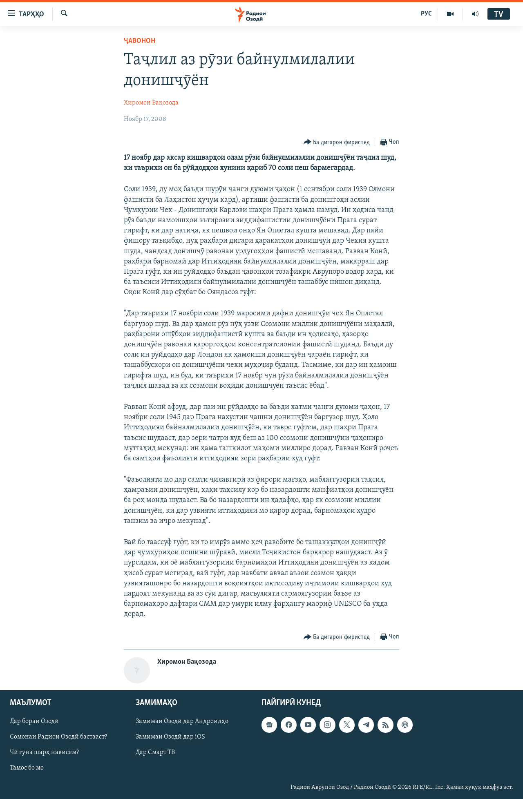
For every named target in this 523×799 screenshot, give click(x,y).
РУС (426, 14)
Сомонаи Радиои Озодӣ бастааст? (58, 737)
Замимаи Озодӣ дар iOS (170, 737)
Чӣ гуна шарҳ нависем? (44, 752)
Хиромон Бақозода (151, 103)
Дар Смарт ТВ (155, 752)
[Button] (337, 142)
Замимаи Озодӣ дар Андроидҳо (182, 721)
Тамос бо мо (27, 768)
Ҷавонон (139, 41)
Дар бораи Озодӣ (34, 721)
